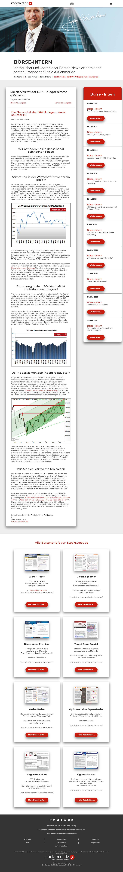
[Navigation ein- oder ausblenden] (111, 3)
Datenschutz (61, 843)
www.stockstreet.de (19, 522)
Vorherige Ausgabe (63, 103)
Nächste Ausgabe (18, 103)
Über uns (95, 839)
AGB (27, 843)
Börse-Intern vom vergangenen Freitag (41, 390)
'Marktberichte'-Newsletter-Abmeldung (62, 833)
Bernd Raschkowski (38, 590)
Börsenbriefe (61, 839)
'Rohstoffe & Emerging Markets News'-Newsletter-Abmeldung (61, 829)
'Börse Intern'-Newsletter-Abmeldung (61, 826)
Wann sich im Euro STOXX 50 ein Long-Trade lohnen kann (43, 500)
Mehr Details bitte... (37, 604)
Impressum (95, 843)
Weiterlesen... (96, 118)
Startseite (18, 77)
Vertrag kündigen (61, 846)
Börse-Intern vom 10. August (23, 268)
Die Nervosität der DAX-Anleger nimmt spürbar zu (76, 77)
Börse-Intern (45, 77)
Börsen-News (31, 77)
